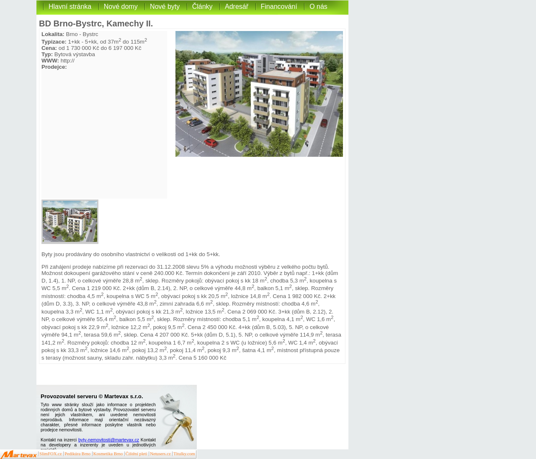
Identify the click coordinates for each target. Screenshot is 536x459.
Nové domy (121, 6)
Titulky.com (184, 453)
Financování (279, 6)
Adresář (236, 6)
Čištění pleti (136, 453)
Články (202, 6)
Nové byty (165, 6)
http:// (68, 60)
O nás (318, 6)
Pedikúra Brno (77, 453)
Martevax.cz (18, 455)
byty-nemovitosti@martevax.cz (108, 439)
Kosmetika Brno (108, 453)
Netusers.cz (160, 453)
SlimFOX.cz (50, 453)
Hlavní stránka (70, 6)
